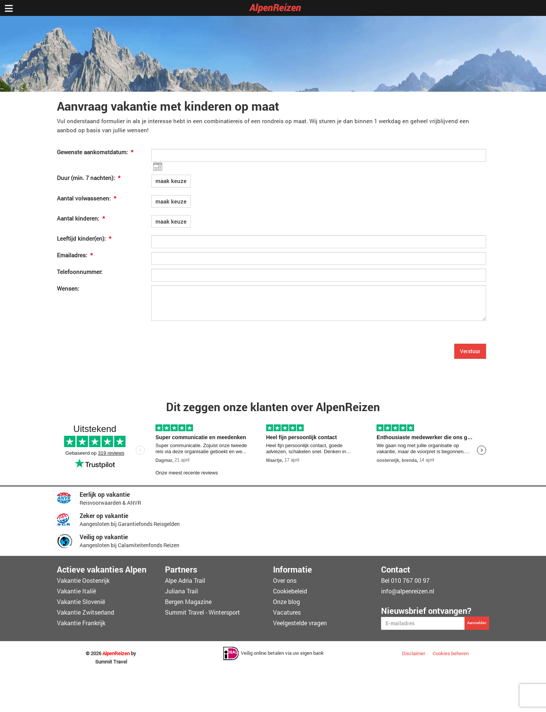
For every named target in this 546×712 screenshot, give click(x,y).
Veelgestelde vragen (300, 623)
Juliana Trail (181, 591)
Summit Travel (111, 662)
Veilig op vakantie (104, 537)
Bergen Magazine (188, 602)
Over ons (285, 580)
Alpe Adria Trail (185, 580)
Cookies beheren (451, 653)
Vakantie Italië (76, 591)
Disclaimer (413, 653)
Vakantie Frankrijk (81, 623)
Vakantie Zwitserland (85, 612)
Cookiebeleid (290, 591)
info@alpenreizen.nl (407, 591)
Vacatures (287, 612)
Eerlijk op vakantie (105, 494)
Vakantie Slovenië (81, 602)
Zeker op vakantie (104, 516)
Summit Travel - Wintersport (202, 612)
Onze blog (286, 602)
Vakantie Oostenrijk (83, 580)
